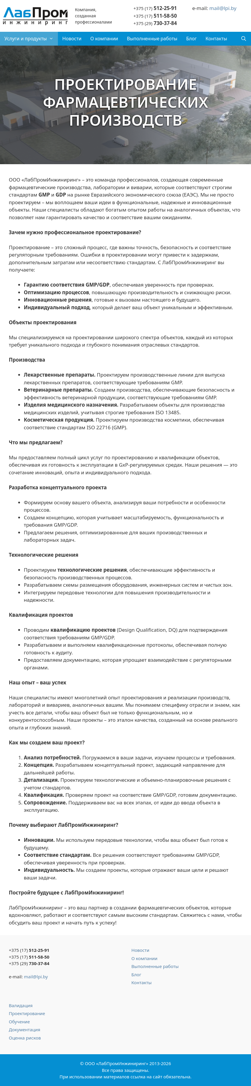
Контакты (216, 38)
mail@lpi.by (222, 8)
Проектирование (27, 1013)
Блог (191, 38)
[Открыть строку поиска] (243, 39)
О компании (104, 38)
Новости (71, 38)
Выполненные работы (152, 38)
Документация (24, 1029)
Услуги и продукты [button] (31, 39)
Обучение (19, 1022)
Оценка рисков (25, 1038)
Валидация (21, 1005)
